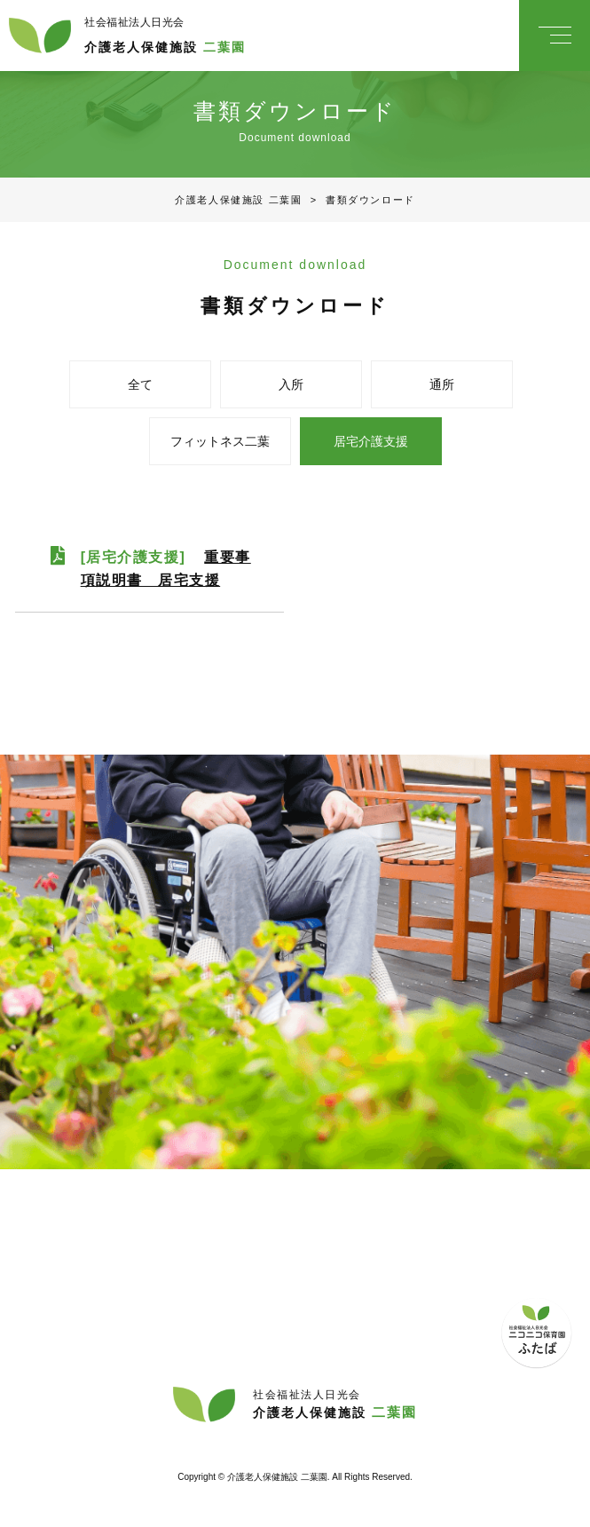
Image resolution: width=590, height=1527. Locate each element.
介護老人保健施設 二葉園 (238, 199)
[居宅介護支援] (166, 569)
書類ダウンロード (358, 199)
